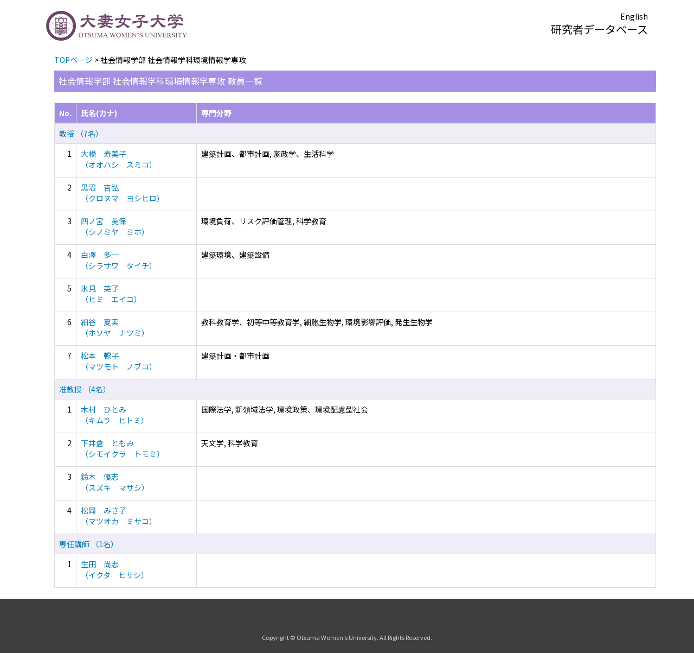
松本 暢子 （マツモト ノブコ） (119, 361)
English (634, 16)
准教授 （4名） (85, 389)
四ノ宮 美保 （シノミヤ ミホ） (115, 226)
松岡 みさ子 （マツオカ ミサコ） (119, 516)
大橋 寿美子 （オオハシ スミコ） (119, 159)
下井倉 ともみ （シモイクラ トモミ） (122, 448)
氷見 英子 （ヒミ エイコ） (111, 294)
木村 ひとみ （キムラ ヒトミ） (115, 415)
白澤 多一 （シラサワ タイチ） (119, 260)
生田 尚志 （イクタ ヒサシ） (115, 569)
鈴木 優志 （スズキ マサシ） (115, 482)
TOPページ (73, 59)
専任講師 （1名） (88, 543)
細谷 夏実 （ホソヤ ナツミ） (115, 327)
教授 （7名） (81, 133)
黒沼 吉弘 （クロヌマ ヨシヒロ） (122, 193)
